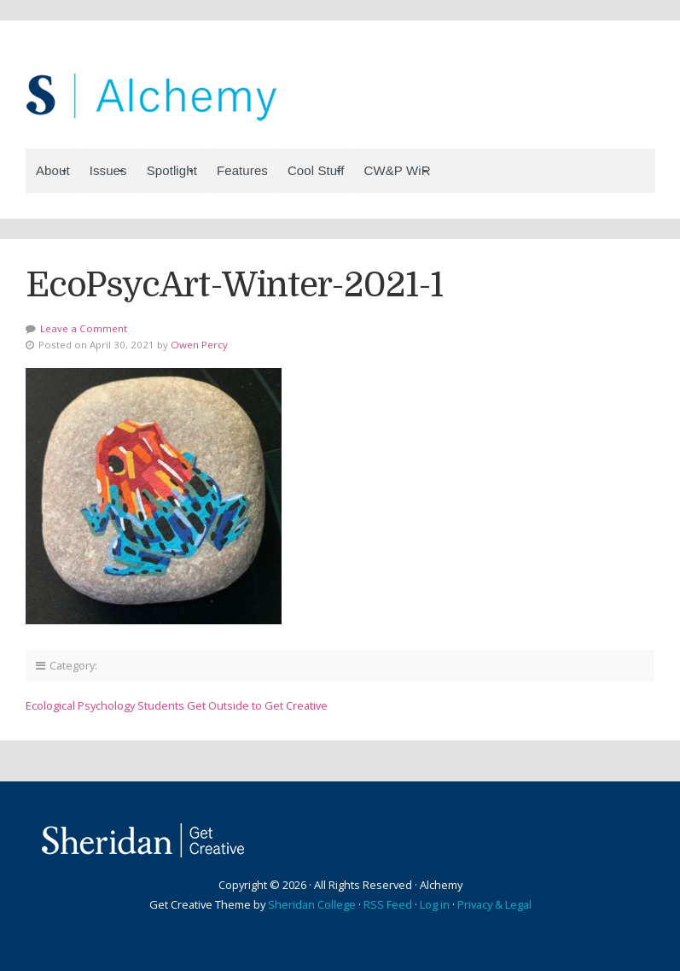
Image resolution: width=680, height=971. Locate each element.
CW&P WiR (397, 170)
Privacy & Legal (494, 904)
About (53, 170)
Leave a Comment (83, 328)
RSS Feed (387, 904)
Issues (108, 170)
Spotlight (172, 170)
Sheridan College (312, 904)
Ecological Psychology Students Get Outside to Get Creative (177, 705)
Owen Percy (199, 344)
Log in (435, 904)
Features (242, 170)
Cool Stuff (316, 170)
